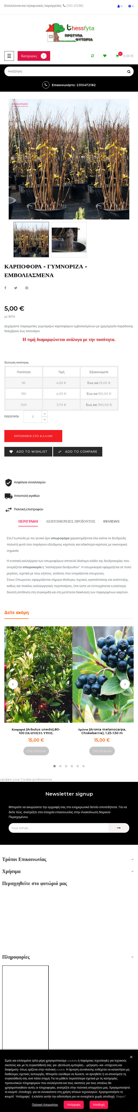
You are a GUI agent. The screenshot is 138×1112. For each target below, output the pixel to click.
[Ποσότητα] (33, 417)
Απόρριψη (73, 1104)
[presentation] (13, 684)
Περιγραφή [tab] (28, 521)
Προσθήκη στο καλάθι (33, 436)
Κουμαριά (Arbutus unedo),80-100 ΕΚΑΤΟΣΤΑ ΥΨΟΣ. (36, 731)
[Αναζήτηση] (69, 71)
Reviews (111, 521)
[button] (54, 766)
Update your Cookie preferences (26, 779)
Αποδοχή (99, 1104)
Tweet (15, 288)
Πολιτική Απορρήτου (45, 1104)
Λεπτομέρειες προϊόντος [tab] (70, 521)
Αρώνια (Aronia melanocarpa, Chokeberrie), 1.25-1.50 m (102, 731)
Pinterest (26, 288)
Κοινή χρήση (5, 288)
